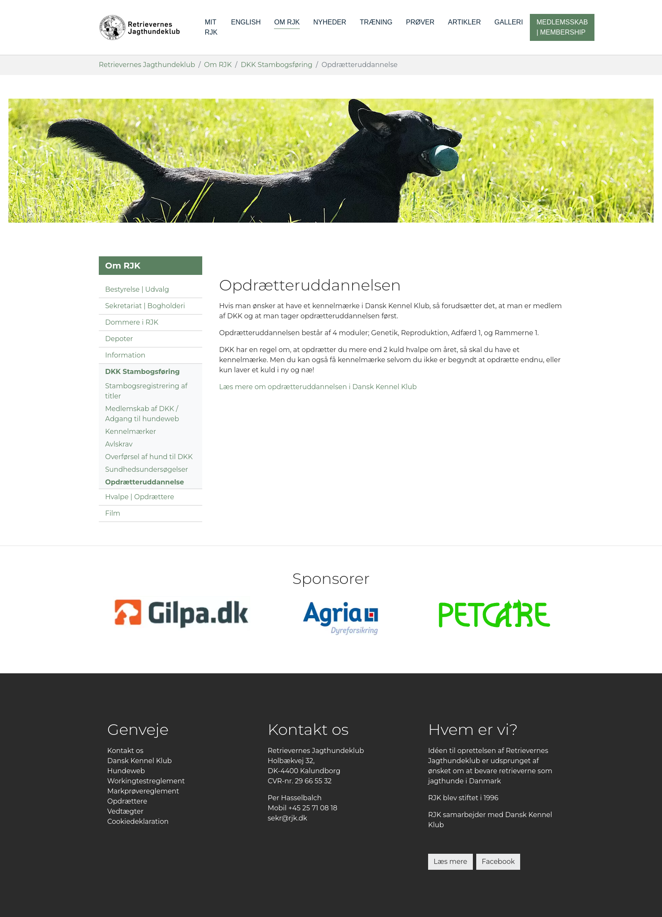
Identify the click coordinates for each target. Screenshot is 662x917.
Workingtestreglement (146, 781)
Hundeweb (126, 771)
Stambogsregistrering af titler (146, 391)
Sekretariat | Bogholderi (145, 306)
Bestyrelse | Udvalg (137, 289)
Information (125, 355)
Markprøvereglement (143, 791)
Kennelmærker (130, 432)
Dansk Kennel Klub (139, 761)
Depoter (119, 339)
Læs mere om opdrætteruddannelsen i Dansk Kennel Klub (318, 387)
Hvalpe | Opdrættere (139, 497)
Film (112, 513)
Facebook (498, 862)
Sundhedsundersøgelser (146, 469)
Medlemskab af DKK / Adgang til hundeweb (142, 414)
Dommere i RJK (131, 322)
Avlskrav (119, 444)
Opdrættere (127, 801)
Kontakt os (125, 751)
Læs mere (450, 862)
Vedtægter (125, 811)
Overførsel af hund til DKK (149, 457)
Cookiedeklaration (137, 822)
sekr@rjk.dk (287, 818)
